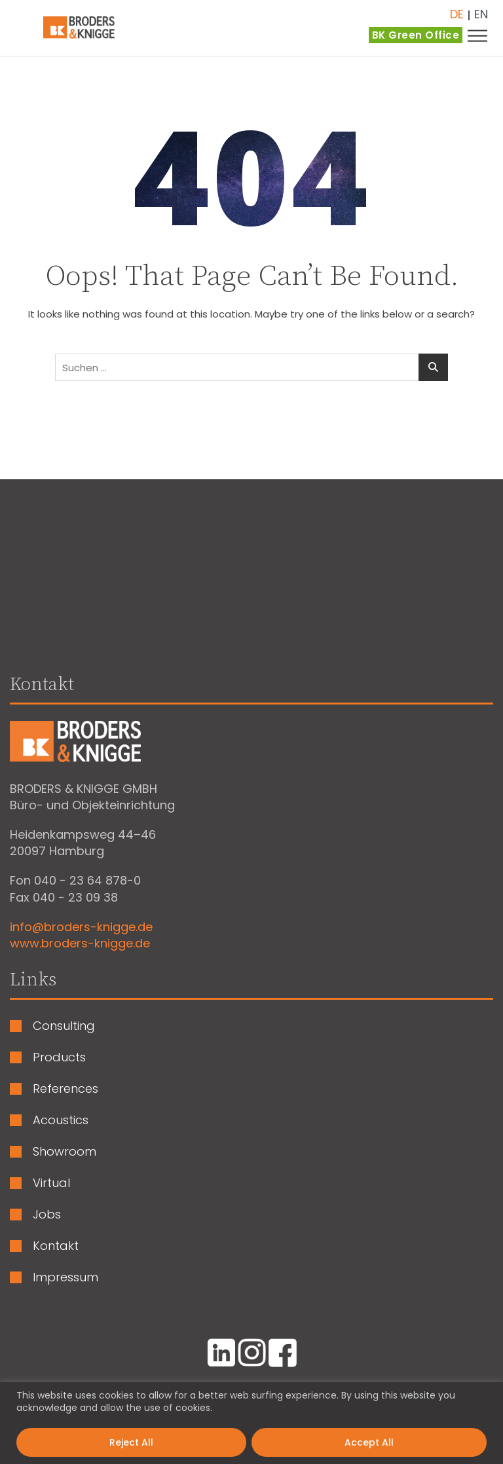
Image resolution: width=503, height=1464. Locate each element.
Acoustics (60, 1120)
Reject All (131, 1442)
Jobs (47, 1214)
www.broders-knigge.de (80, 943)
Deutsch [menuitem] (457, 14)
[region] (251, 1423)
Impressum (65, 1277)
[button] (483, 35)
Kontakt (56, 1246)
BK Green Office (416, 35)
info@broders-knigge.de (81, 927)
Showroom (64, 1151)
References (65, 1088)
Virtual (51, 1183)
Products (59, 1057)
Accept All (369, 1442)
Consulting (64, 1026)
